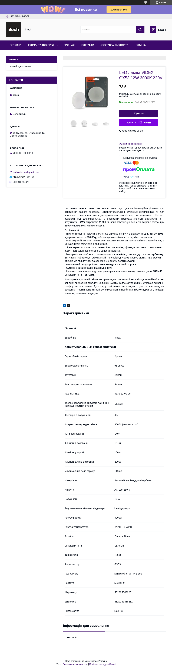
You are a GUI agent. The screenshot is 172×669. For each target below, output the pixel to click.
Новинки (141, 45)
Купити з (139, 122)
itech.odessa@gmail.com (26, 172)
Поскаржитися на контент (75, 664)
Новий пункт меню (20, 66)
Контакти (87, 45)
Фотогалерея (18, 54)
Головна (15, 45)
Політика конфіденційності (102, 664)
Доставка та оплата (114, 45)
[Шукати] (140, 29)
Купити (139, 113)
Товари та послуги (41, 45)
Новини (39, 54)
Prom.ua (102, 661)
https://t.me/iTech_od (23, 177)
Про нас (69, 45)
